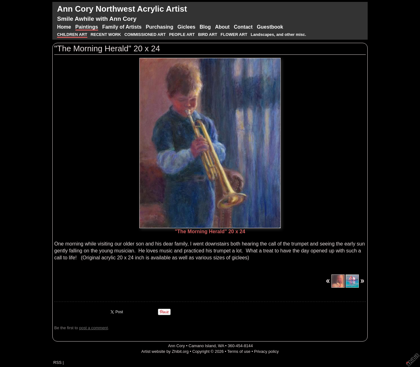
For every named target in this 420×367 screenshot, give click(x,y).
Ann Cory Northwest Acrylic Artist (122, 8)
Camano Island (202, 345)
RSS (57, 362)
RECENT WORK (106, 34)
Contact (243, 27)
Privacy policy (266, 351)
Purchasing (159, 27)
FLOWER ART (234, 34)
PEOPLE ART (182, 34)
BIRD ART (207, 34)
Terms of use (238, 351)
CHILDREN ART (72, 34)
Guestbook (270, 27)
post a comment (93, 327)
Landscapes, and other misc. (278, 34)
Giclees (186, 27)
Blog (205, 27)
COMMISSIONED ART (145, 34)
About (222, 27)
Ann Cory (176, 345)
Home (64, 27)
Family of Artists (122, 27)
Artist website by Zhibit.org (165, 351)
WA (221, 345)
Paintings (86, 27)
